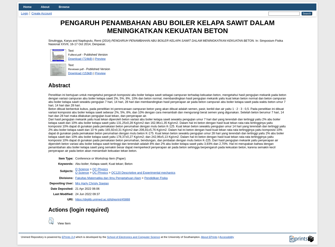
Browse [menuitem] (64, 7)
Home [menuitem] (27, 7)
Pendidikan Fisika (156, 178)
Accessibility (226, 237)
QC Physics (100, 169)
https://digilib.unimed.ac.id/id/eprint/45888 (102, 199)
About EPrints (209, 237)
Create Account (41, 13)
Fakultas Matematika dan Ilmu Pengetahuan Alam (108, 178)
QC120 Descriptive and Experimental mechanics (143, 172)
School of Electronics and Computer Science (133, 237)
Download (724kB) (80, 59)
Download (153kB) (80, 73)
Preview (100, 59)
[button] (51, 220)
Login (24, 13)
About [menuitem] (45, 7)
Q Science (82, 169)
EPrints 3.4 (68, 237)
